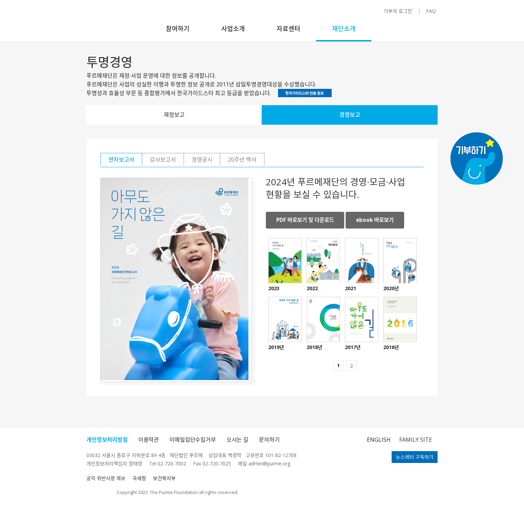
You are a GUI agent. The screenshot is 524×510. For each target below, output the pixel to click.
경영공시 (233, 160)
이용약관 (148, 439)
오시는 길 (237, 439)
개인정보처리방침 (107, 439)
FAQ (431, 11)
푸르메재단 (113, 22)
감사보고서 (182, 160)
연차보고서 (128, 160)
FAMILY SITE (415, 439)
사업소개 (233, 28)
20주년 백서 (286, 160)
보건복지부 (164, 478)
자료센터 (288, 28)
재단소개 (344, 28)
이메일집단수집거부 (192, 439)
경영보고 (349, 114)
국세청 (139, 478)
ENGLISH (379, 439)
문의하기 (269, 439)
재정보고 (174, 114)
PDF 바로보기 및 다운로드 (307, 221)
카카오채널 (352, 14)
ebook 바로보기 (381, 221)
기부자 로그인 (398, 11)
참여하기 (178, 28)
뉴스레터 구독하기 (414, 457)
